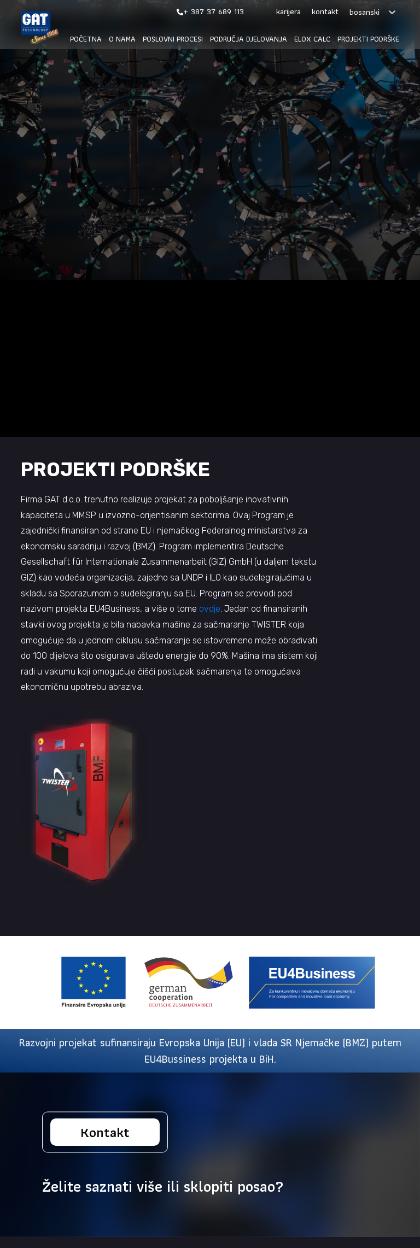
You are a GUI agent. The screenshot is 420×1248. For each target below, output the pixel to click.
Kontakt (325, 11)
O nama (122, 39)
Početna (86, 39)
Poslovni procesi (173, 39)
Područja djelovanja (248, 39)
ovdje (209, 609)
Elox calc (312, 39)
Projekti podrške (368, 39)
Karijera (288, 11)
